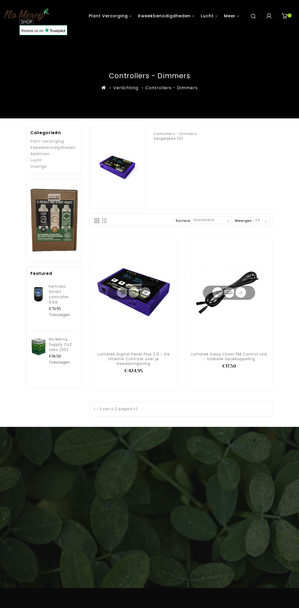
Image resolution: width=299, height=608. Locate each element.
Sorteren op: (188, 220)
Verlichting (125, 88)
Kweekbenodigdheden (164, 16)
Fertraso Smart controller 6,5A (59, 294)
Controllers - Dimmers (171, 88)
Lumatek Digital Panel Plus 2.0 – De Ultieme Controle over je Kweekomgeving (133, 359)
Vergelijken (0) (168, 138)
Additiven (40, 153)
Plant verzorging (108, 16)
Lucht (207, 16)
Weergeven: (246, 220)
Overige (38, 166)
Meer (229, 16)
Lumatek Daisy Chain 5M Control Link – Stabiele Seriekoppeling (229, 356)
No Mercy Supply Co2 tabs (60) (60, 344)
